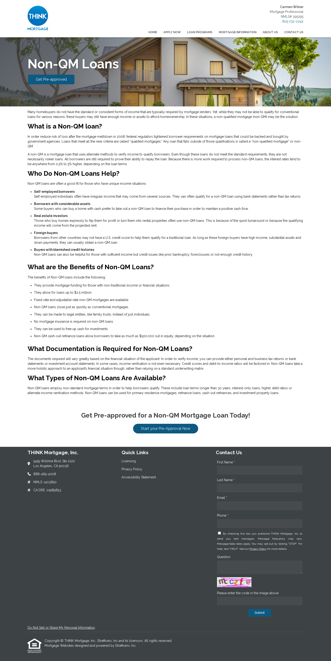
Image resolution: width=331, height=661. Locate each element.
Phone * (222, 515)
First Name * (226, 462)
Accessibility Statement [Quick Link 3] (139, 477)
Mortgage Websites (60, 645)
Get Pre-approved (51, 79)
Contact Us (293, 32)
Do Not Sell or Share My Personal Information (61, 627)
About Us (270, 32)
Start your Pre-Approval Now (165, 428)
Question (223, 557)
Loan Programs (199, 32)
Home (152, 32)
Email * (222, 498)
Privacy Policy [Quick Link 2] (132, 469)
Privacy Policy (258, 548)
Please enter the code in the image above (248, 593)
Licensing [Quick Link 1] (129, 461)
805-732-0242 (292, 21)
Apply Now (172, 32)
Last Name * (226, 480)
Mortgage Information (238, 32)
